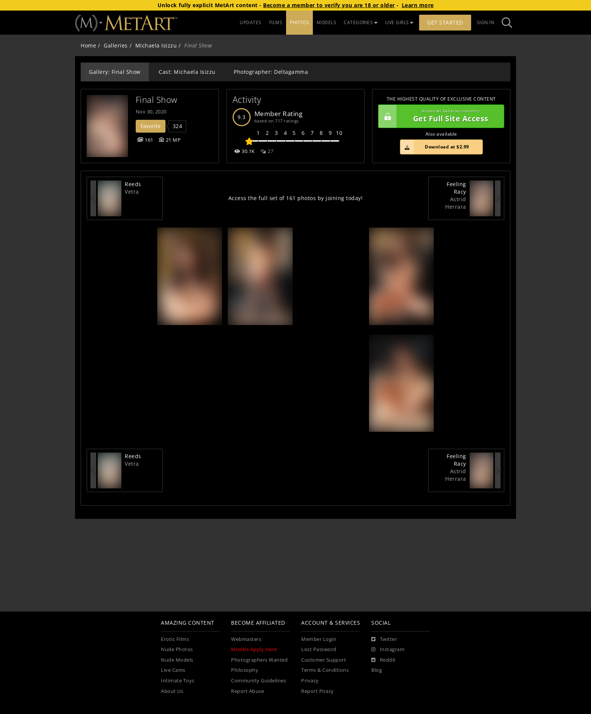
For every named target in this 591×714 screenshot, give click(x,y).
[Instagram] (387, 649)
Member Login (318, 639)
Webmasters (246, 639)
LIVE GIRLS (399, 22)
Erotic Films (175, 639)
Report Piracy (317, 691)
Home (88, 45)
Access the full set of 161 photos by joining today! (295, 198)
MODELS (326, 22)
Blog (376, 670)
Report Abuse (247, 691)
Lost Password (319, 649)
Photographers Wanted (259, 660)
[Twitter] (384, 639)
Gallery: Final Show (115, 71)
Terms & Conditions (325, 670)
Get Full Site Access (439, 116)
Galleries (116, 45)
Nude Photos (177, 649)
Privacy (310, 680)
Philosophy (244, 670)
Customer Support (323, 660)
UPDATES (251, 22)
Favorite (151, 126)
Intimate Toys (177, 680)
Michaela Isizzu (156, 45)
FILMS (276, 22)
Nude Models (177, 660)
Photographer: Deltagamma (271, 71)
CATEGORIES (361, 22)
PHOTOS (299, 22)
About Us (172, 691)
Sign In (486, 22)
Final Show (157, 99)
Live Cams (173, 670)
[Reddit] (383, 660)
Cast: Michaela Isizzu (187, 71)
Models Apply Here (254, 649)
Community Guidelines (258, 680)
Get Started (445, 22)
